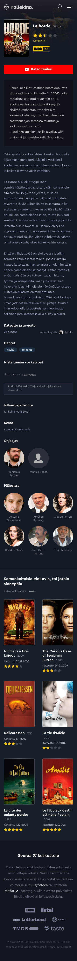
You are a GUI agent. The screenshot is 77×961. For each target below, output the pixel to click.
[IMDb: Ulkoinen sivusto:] (30, 910)
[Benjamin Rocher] (14, 462)
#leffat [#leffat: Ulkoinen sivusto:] (9, 891)
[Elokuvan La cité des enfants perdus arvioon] (19, 795)
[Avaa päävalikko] (70, 6)
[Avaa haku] (60, 6)
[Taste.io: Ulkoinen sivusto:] (54, 929)
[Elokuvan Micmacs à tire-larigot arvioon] (19, 634)
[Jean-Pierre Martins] (38, 541)
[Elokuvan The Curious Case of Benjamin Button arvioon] (57, 636)
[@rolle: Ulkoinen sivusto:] (66, 332)
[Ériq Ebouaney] (63, 541)
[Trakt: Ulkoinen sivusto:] (60, 919)
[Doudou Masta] (14, 541)
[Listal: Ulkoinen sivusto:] (46, 910)
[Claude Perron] (63, 507)
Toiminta (27, 349)
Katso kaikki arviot (19, 591)
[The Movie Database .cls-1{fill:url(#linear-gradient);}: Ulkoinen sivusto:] (25, 929)
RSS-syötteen (38, 885)
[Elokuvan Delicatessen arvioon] (19, 713)
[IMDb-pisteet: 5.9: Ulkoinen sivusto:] (41, 48)
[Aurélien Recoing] (38, 507)
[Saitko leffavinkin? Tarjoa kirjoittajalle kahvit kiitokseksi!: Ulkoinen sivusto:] (38, 389)
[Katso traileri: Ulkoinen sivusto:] (38, 69)
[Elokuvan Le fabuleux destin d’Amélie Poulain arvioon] (57, 795)
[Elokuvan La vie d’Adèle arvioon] (57, 716)
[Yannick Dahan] (38, 462)
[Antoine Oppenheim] (14, 507)
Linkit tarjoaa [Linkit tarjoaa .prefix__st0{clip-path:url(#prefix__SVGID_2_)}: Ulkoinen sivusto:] (20, 375)
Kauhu (10, 349)
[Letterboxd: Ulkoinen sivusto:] (29, 920)
